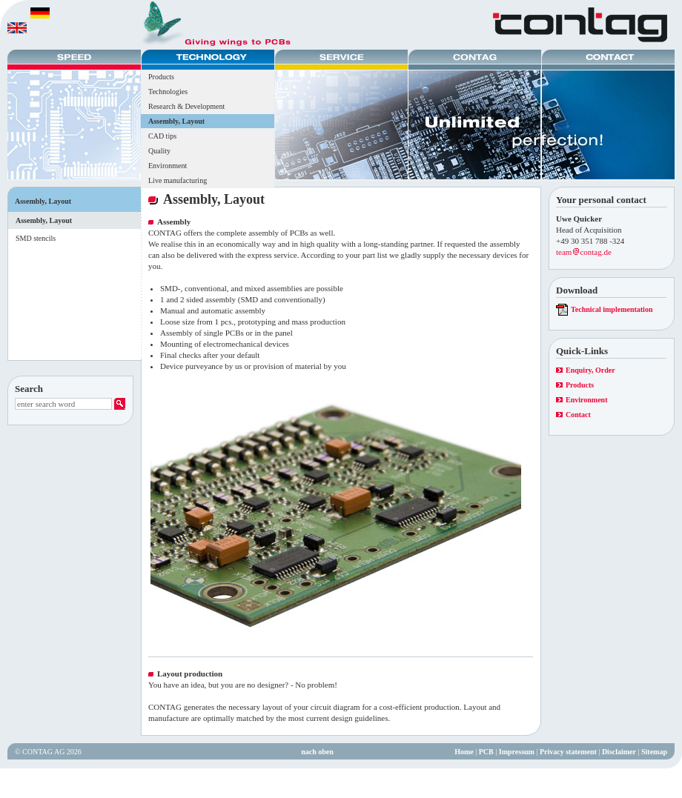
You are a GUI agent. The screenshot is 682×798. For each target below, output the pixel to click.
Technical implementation (611, 309)
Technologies (168, 91)
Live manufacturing (177, 180)
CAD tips (162, 136)
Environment (167, 166)
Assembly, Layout (176, 121)
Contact (578, 414)
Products (161, 77)
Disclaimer (619, 752)
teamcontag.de (584, 251)
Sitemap (654, 752)
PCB (486, 752)
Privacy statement (568, 752)
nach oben (317, 752)
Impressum (516, 752)
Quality (159, 151)
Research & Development (186, 106)
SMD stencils (36, 238)
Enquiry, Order (590, 370)
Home (464, 752)
